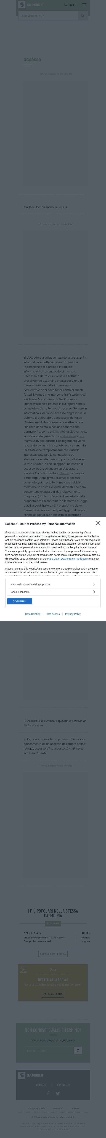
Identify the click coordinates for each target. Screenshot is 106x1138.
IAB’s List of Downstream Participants (68, 558)
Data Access (53, 614)
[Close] (99, 524)
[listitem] (53, 584)
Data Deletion (32, 614)
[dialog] (53, 569)
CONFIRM (20, 601)
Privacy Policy (73, 614)
